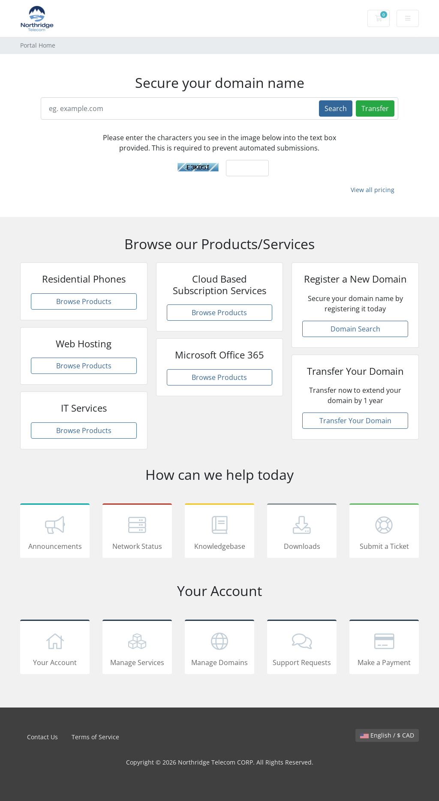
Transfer (375, 108)
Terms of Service (95, 737)
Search (336, 108)
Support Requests (302, 648)
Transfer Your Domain (355, 420)
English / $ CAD (387, 735)
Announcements (55, 532)
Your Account (55, 648)
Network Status (137, 532)
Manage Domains (219, 648)
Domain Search (355, 329)
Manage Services (137, 648)
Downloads (302, 532)
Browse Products (83, 301)
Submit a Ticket (384, 532)
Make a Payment (384, 648)
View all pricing (372, 190)
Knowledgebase (219, 532)
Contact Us (42, 737)
